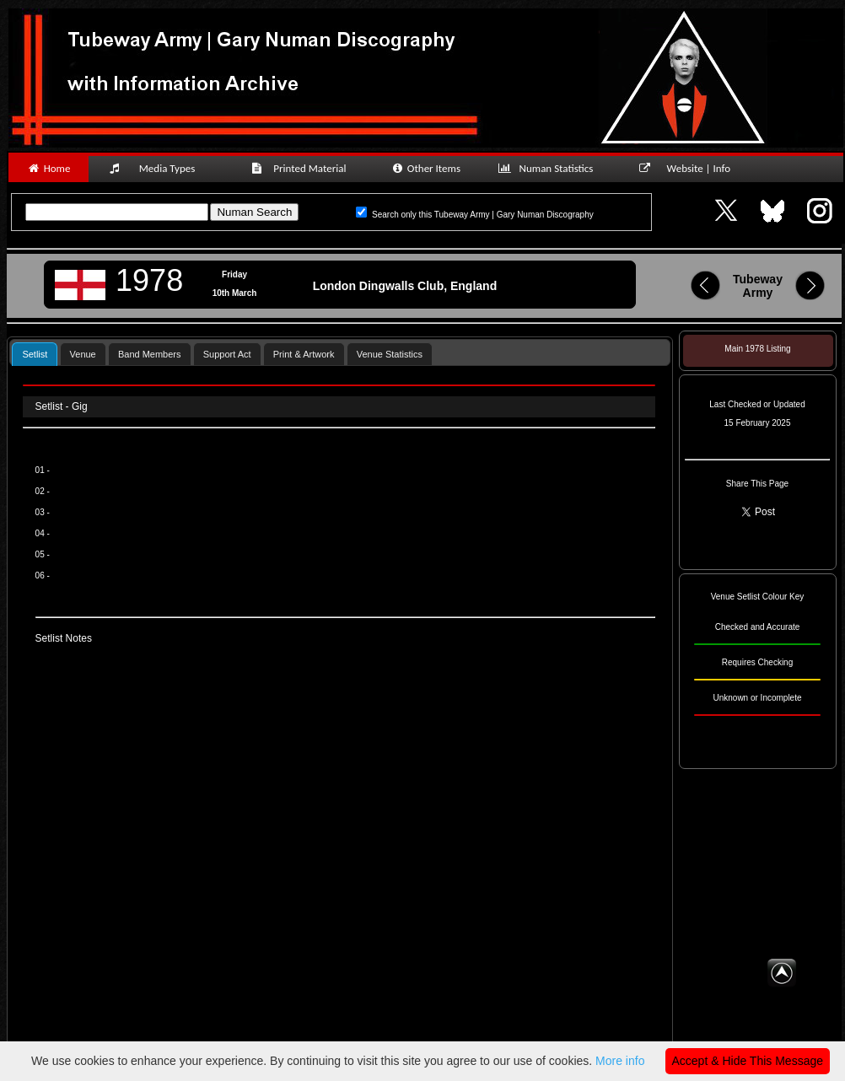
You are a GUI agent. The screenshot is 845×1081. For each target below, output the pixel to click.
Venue (83, 354)
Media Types (159, 168)
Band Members (149, 354)
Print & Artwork (304, 354)
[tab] (34, 353)
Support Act (227, 354)
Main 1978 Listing (757, 348)
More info (619, 1061)
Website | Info (690, 168)
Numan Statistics (549, 168)
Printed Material (301, 168)
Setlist (34, 354)
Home (48, 168)
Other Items (425, 168)
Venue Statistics (389, 354)
